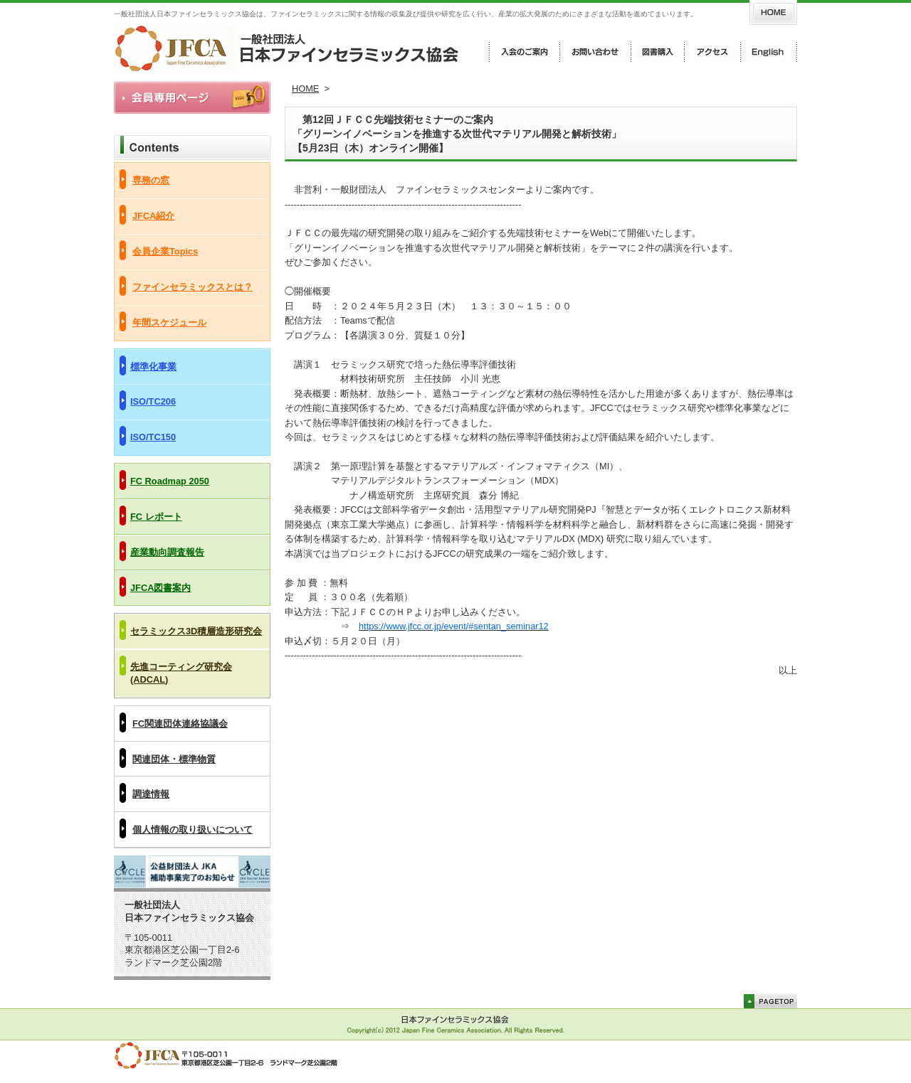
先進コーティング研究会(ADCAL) (181, 673)
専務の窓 (150, 180)
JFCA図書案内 (160, 587)
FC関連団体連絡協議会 (180, 723)
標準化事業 (153, 366)
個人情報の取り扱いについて (192, 829)
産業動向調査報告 (167, 552)
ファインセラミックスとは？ (192, 287)
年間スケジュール (169, 322)
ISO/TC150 (153, 437)
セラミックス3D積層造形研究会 (196, 631)
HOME (305, 88)
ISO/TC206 (153, 401)
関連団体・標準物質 (174, 759)
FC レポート (156, 516)
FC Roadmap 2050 (169, 481)
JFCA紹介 (153, 215)
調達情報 (150, 794)
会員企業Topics (165, 251)
